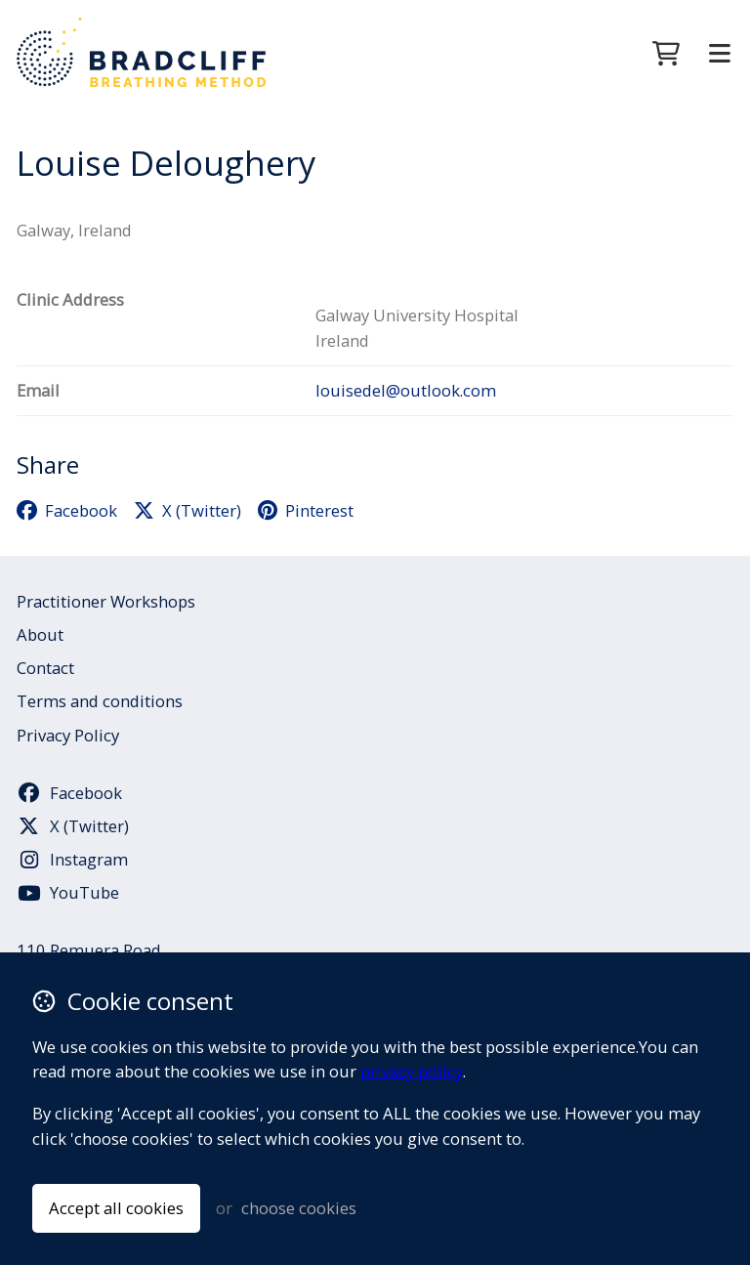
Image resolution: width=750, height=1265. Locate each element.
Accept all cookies (116, 1208)
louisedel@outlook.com (405, 390)
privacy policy (411, 1071)
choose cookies (298, 1208)
